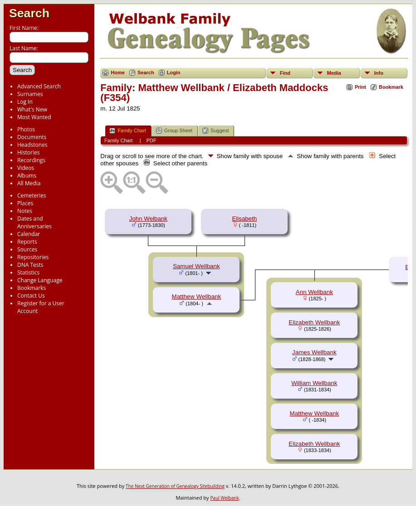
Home (118, 72)
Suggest (215, 130)
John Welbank (148, 218)
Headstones (32, 145)
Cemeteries (31, 195)
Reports (27, 242)
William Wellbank (314, 383)
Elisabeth (244, 218)
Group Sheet (174, 130)
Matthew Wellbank (196, 296)
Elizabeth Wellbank (314, 322)
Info (378, 73)
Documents (31, 137)
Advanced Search (39, 86)
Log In (25, 102)
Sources (27, 249)
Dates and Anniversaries (34, 222)
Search (29, 13)
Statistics (28, 272)
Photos (26, 129)
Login (174, 72)
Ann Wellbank (314, 292)
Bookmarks (31, 288)
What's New (32, 109)
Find (285, 73)
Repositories (33, 257)
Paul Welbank (224, 498)
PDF (152, 140)
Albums (26, 175)
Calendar (28, 234)
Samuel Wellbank (196, 266)
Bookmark (391, 87)
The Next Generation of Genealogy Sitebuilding (175, 486)
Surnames (30, 94)
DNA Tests (30, 265)
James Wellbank (314, 352)
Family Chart (127, 130)
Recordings (31, 160)
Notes (24, 211)
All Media (28, 183)
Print (360, 87)
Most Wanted (34, 117)
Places (25, 203)
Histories (28, 152)
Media (334, 73)
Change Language (39, 280)
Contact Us (31, 295)
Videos (25, 168)
